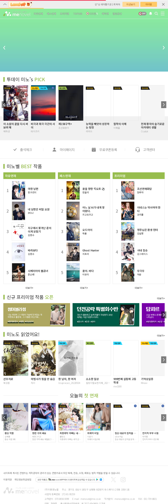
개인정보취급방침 (22, 479)
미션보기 (130, 4)
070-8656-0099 (62, 498)
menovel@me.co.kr (91, 498)
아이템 (148, 4)
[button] (4, 104)
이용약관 (7, 479)
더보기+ (29, 287)
